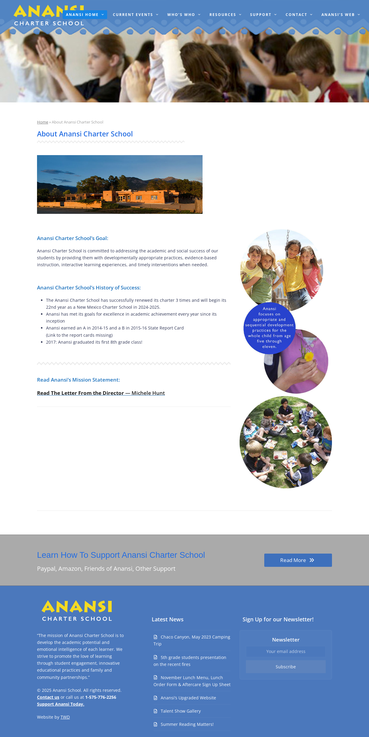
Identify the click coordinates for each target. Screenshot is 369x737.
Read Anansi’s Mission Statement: (78, 379)
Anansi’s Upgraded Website (188, 698)
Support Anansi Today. (60, 704)
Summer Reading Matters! (187, 724)
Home (42, 122)
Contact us (48, 697)
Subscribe (286, 667)
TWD (65, 717)
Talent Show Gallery (181, 711)
